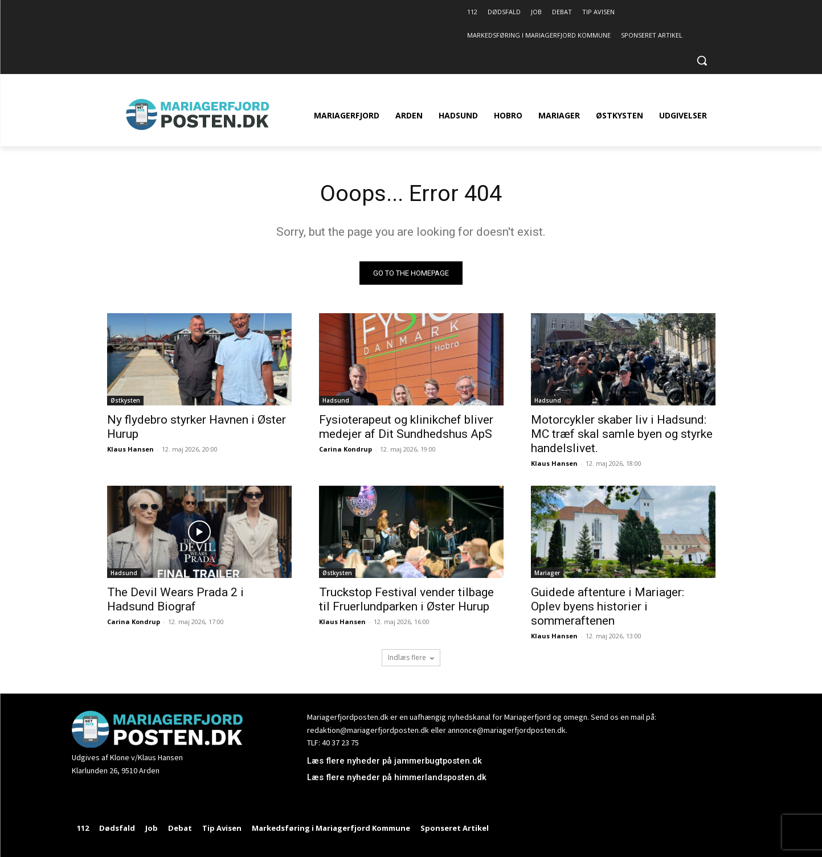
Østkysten (125, 401)
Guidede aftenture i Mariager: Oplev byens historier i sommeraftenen (607, 607)
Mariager (547, 573)
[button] (701, 60)
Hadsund (335, 401)
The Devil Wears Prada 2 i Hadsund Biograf (175, 600)
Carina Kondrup (345, 449)
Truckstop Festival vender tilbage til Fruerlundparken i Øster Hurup (406, 600)
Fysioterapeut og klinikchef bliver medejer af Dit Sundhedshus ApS (406, 427)
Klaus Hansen (130, 449)
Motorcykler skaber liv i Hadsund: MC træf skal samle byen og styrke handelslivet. (622, 434)
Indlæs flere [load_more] (411, 658)
